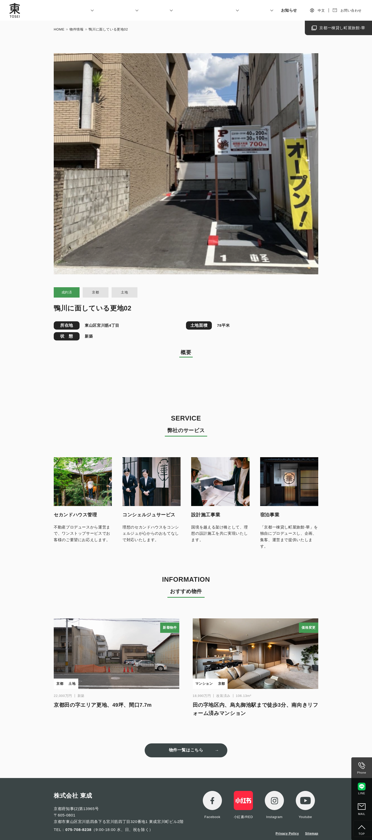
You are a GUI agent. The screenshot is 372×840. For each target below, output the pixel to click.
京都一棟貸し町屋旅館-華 (342, 28)
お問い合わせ (351, 10)
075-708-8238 (78, 829)
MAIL (361, 813)
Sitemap (311, 833)
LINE (361, 793)
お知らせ (289, 10)
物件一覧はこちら (186, 750)
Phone (361, 772)
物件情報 (76, 29)
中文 (321, 10)
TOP (362, 833)
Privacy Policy (287, 833)
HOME (59, 29)
